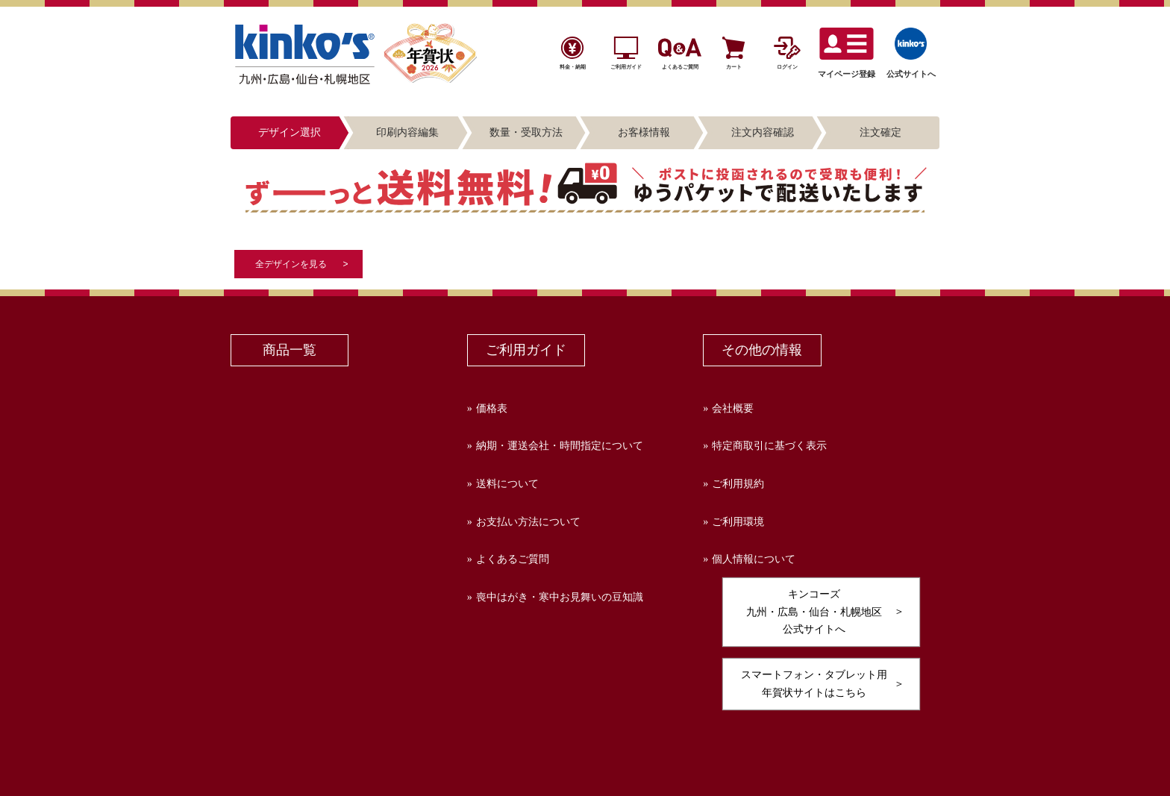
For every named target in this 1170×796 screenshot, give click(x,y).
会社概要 (733, 408)
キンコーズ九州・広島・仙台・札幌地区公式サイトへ (814, 612)
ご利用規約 (738, 483)
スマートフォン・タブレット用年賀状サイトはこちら (814, 683)
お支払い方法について (528, 521)
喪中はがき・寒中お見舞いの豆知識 (559, 597)
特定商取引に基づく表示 (769, 445)
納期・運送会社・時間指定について (559, 445)
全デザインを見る (291, 264)
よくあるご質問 (512, 559)
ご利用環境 (738, 521)
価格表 (491, 408)
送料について (507, 483)
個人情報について (753, 559)
